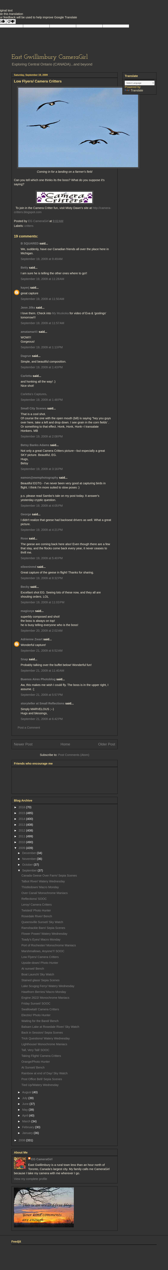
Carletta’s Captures (33, 394)
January (28, 1133)
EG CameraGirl (41, 1159)
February (28, 1127)
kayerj (25, 287)
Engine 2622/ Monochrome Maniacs (45, 997)
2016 (22, 807)
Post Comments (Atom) (73, 754)
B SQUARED (30, 243)
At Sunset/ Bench (33, 1067)
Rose (24, 538)
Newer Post (23, 744)
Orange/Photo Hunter (35, 1061)
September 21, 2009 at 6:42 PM (42, 719)
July (25, 1098)
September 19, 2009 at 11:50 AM (42, 299)
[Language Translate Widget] (140, 83)
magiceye (27, 611)
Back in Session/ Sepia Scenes (42, 1032)
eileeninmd (28, 566)
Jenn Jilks (28, 307)
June (25, 1103)
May (25, 1109)
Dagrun (26, 356)
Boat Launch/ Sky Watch (37, 974)
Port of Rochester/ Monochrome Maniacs (48, 945)
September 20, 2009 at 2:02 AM (42, 630)
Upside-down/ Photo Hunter (39, 962)
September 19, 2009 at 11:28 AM (42, 279)
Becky (25, 586)
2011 (22, 836)
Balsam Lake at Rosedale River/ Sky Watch (50, 1026)
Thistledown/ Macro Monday (40, 887)
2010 (22, 842)
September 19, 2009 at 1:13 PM (42, 347)
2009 (22, 848)
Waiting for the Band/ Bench (40, 1021)
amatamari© (29, 331)
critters (28, 225)
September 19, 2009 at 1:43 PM (42, 367)
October (28, 864)
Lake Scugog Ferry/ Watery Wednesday (47, 986)
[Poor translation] (11, 21)
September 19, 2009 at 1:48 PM (42, 399)
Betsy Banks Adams (35, 445)
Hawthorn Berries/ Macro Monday (43, 991)
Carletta (26, 375)
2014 (22, 818)
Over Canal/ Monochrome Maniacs (44, 893)
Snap (24, 659)
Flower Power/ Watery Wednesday (44, 933)
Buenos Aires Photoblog (38, 679)
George (26, 514)
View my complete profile (30, 1179)
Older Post (106, 744)
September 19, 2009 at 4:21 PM (42, 529)
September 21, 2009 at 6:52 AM (42, 650)
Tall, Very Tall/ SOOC (35, 1050)
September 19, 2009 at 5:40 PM (42, 558)
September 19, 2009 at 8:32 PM (42, 578)
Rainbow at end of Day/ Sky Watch (44, 1073)
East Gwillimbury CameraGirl (50, 57)
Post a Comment (29, 727)
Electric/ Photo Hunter (36, 1015)
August (27, 1092)
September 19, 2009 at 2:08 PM (42, 436)
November (29, 858)
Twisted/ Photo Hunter (36, 910)
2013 (22, 824)
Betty (24, 267)
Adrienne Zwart (32, 639)
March (26, 1121)
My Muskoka (61, 313)
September (30, 870)
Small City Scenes (33, 408)
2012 (22, 830)
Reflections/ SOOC (34, 898)
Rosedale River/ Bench (36, 916)
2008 (22, 1140)
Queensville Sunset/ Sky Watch (42, 922)
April (25, 1115)
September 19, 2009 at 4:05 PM (42, 505)
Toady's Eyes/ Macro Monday (40, 939)
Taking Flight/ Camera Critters (41, 1055)
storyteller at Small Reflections (42, 703)
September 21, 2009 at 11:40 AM (42, 670)
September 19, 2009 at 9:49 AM (42, 259)
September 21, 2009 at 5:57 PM (42, 694)
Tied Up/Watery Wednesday (40, 1085)
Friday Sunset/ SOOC (35, 1003)
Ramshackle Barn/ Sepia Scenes (43, 927)
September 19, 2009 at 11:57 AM (42, 323)
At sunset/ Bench (32, 968)
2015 (22, 813)
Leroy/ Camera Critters (36, 904)
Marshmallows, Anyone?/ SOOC (42, 951)
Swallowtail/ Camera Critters (40, 1009)
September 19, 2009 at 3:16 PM (42, 469)
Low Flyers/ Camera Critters (40, 957)
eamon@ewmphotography (39, 477)
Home (65, 744)
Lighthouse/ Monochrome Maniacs (44, 1044)
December (29, 853)
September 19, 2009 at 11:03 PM (42, 602)
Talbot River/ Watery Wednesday (43, 881)
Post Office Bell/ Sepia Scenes (41, 1079)
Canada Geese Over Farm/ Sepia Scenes (49, 875)
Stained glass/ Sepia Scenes (40, 980)
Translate (134, 90)
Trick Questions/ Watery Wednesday (45, 1038)
